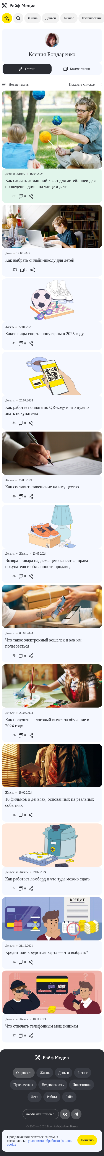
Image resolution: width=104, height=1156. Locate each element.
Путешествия (23, 1084)
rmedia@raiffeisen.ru (41, 1114)
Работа (52, 1097)
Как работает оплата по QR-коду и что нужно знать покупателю (47, 410)
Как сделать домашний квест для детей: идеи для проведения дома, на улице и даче (50, 183)
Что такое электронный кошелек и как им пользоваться (43, 643)
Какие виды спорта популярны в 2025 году (44, 333)
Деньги (50, 18)
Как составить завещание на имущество (42, 486)
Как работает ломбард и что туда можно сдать (47, 879)
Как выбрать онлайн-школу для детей (39, 260)
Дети (34, 1097)
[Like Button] (8, 196)
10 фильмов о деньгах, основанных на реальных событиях (49, 802)
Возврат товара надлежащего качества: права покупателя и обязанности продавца (46, 563)
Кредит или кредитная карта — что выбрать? (46, 952)
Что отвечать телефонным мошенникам (41, 1026)
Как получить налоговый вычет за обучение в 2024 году (47, 722)
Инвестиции (82, 1084)
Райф (69, 1097)
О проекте (23, 1073)
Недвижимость (53, 1084)
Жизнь (32, 18)
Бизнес (69, 18)
